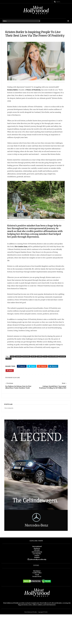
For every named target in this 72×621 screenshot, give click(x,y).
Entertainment (37, 558)
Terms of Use (36, 583)
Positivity (40, 362)
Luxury (36, 562)
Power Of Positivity (53, 362)
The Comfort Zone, (21, 250)
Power (45, 362)
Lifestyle (34, 362)
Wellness (16, 364)
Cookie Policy (36, 579)
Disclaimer (37, 577)
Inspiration (19, 362)
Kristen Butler (26, 362)
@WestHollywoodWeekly (37, 566)
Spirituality (9, 364)
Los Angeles (37, 560)
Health (12, 362)
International (37, 553)
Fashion (37, 564)
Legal (37, 581)
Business (37, 555)
